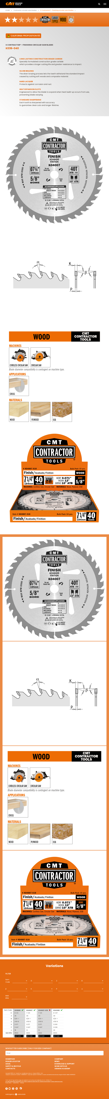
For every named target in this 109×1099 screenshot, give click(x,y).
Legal (8, 1064)
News (56, 1061)
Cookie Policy (16, 1083)
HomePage (10, 1059)
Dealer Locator (12, 1061)
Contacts (10, 1068)
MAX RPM (7, 997)
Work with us (60, 1066)
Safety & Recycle (13, 1066)
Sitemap (22, 1083)
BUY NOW (18, 1036)
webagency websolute (15, 1094)
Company (58, 1059)
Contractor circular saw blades (25, 10)
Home (7, 10)
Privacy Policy (8, 1083)
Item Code (7, 980)
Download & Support (64, 1064)
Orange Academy (62, 1068)
